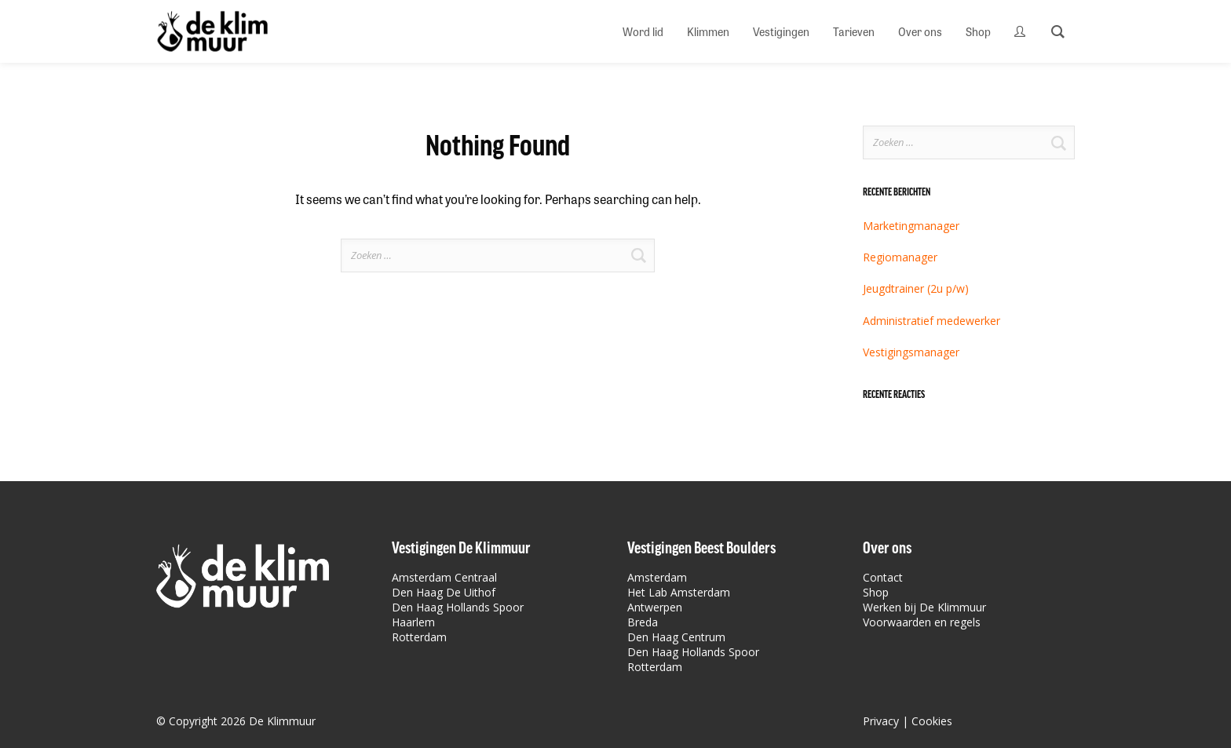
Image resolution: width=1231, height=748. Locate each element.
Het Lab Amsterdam (678, 592)
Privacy (881, 720)
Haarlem (413, 622)
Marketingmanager (911, 225)
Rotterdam (419, 636)
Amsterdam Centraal (444, 577)
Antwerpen (654, 607)
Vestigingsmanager (911, 352)
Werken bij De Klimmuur (924, 607)
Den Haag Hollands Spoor (458, 607)
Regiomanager (900, 257)
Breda (642, 622)
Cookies (931, 720)
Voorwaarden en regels (922, 622)
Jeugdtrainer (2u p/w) (916, 288)
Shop (876, 592)
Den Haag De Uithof (443, 592)
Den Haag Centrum (676, 636)
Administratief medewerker (931, 320)
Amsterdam (657, 577)
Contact (883, 577)
